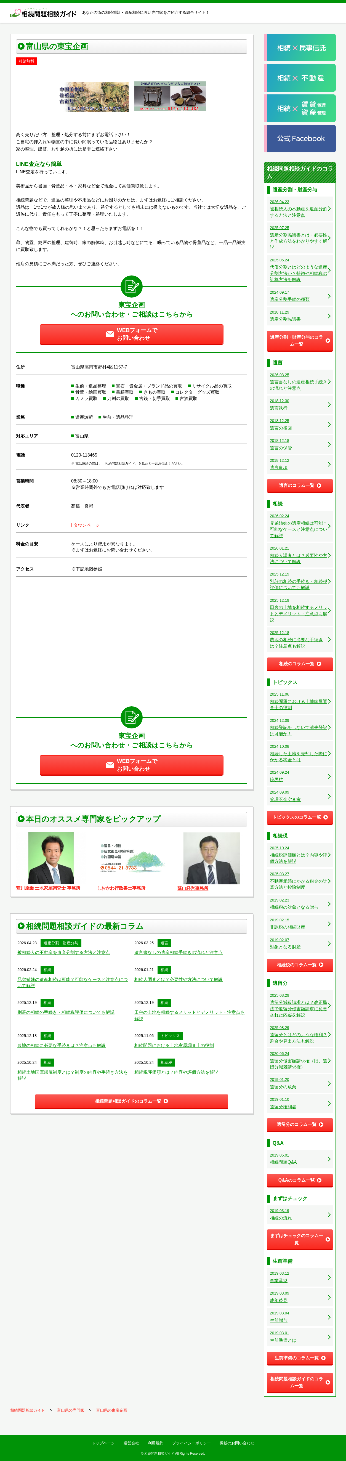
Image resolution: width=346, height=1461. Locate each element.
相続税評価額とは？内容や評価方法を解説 (176, 1072)
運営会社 (131, 1443)
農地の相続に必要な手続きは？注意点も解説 (61, 1045)
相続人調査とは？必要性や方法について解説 (178, 979)
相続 (47, 969)
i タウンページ (85, 525)
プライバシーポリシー (191, 1443)
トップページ (103, 1443)
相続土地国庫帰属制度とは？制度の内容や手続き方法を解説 (72, 1075)
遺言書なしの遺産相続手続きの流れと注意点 (178, 952)
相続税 (166, 1062)
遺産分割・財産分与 (61, 943)
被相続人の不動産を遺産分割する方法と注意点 (63, 952)
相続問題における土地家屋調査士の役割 (174, 1045)
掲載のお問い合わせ (237, 1443)
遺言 (164, 943)
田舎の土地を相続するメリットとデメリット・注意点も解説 (189, 1015)
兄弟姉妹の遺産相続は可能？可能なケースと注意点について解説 (72, 982)
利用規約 (155, 1443)
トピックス (170, 1035)
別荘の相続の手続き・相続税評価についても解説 (66, 1012)
